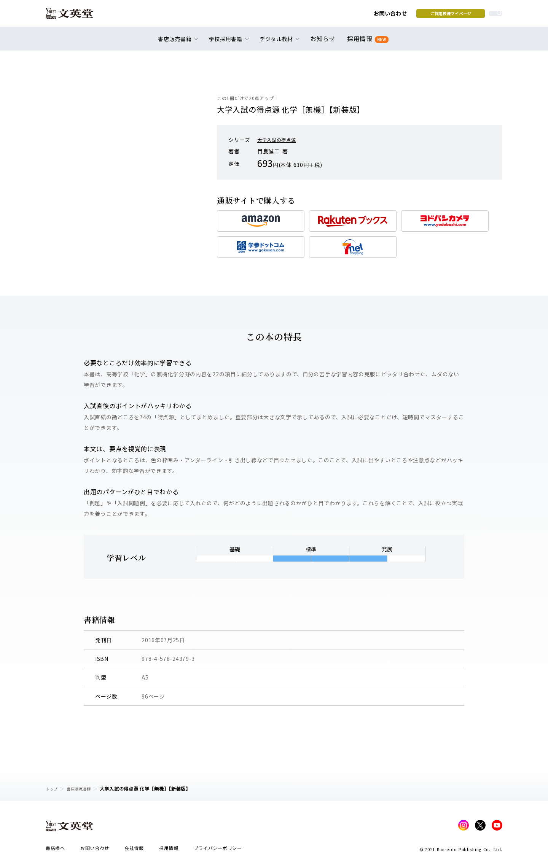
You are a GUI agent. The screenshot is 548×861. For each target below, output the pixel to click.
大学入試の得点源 (279, 139)
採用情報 (366, 43)
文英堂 (75, 16)
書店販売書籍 (83, 788)
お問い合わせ (331, 16)
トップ (53, 788)
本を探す (468, 15)
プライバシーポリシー (218, 850)
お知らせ (324, 42)
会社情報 (134, 850)
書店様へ (55, 850)
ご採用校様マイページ (392, 15)
